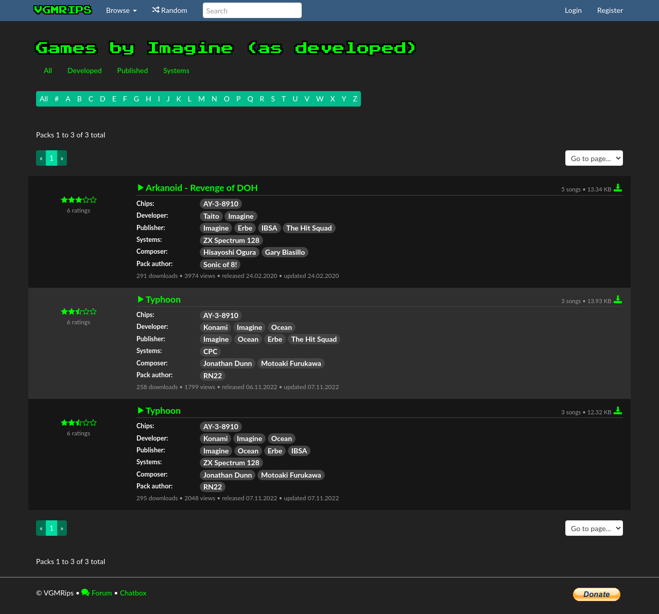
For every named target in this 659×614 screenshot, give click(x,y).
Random (169, 10)
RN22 (212, 375)
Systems (176, 70)
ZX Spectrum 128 (231, 240)
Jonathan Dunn (227, 363)
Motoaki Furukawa (291, 363)
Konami (215, 327)
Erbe (245, 227)
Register (610, 10)
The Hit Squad (309, 227)
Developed (84, 70)
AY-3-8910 (220, 203)
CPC (210, 351)
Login (573, 10)
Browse (121, 10)
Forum (96, 592)
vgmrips (63, 10)
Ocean (281, 327)
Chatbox (133, 592)
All (48, 70)
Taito (211, 216)
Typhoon (163, 299)
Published (132, 70)
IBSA (270, 227)
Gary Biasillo (285, 252)
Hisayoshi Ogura (229, 252)
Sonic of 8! (220, 264)
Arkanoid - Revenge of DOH (202, 187)
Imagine (240, 216)
